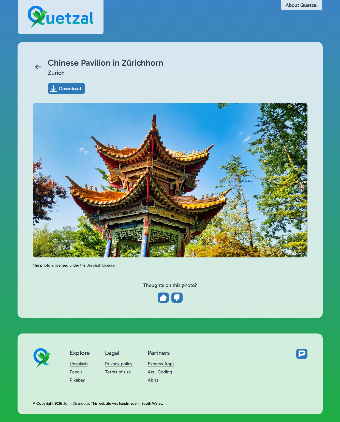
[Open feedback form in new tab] (301, 354)
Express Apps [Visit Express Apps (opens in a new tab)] (161, 364)
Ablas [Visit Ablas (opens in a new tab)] (153, 380)
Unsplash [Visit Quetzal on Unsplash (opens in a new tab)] (79, 364)
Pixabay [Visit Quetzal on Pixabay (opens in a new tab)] (77, 380)
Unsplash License (100, 265)
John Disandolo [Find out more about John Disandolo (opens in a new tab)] (76, 403)
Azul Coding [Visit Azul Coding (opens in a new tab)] (160, 372)
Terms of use (118, 372)
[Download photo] (66, 88)
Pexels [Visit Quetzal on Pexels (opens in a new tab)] (76, 372)
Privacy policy (118, 364)
